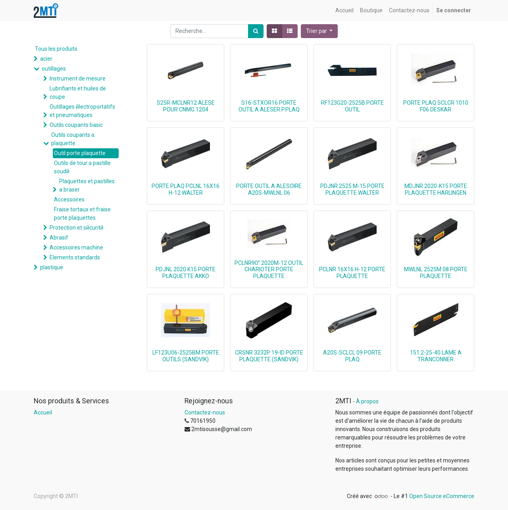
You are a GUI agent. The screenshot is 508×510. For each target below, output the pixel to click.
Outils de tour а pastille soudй (82, 167)
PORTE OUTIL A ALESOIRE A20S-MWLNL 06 (269, 189)
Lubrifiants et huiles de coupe (78, 92)
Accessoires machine (76, 247)
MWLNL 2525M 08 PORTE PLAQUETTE (436, 272)
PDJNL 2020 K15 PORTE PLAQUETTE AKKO (186, 272)
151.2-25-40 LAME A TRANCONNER (436, 355)
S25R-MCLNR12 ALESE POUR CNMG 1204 (186, 106)
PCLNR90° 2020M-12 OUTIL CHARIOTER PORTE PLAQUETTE (269, 270)
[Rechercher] (256, 31)
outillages (54, 68)
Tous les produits (56, 49)
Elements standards (75, 257)
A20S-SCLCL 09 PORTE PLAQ (352, 355)
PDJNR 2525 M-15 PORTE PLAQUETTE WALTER (352, 189)
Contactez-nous (205, 412)
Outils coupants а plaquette (72, 139)
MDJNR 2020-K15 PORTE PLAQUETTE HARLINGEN (435, 189)
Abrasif (59, 237)
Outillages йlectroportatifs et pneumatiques (82, 111)
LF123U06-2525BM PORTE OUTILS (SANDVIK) (185, 355)
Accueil (43, 412)
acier (46, 59)
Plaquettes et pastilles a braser (87, 185)
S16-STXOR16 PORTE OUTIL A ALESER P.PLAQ (269, 106)
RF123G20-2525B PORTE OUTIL (352, 106)
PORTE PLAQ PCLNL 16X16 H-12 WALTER (185, 189)
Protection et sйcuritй (77, 227)
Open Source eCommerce (441, 496)
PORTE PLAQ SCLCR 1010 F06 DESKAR (435, 106)
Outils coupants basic (76, 125)
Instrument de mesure (78, 78)
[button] (319, 31)
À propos (367, 401)
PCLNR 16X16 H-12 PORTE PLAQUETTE (352, 272)
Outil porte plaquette (80, 153)
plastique (51, 267)
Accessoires (69, 199)
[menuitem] (344, 10)
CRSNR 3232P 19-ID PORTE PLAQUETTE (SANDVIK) (269, 355)
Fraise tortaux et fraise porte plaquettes (82, 213)
